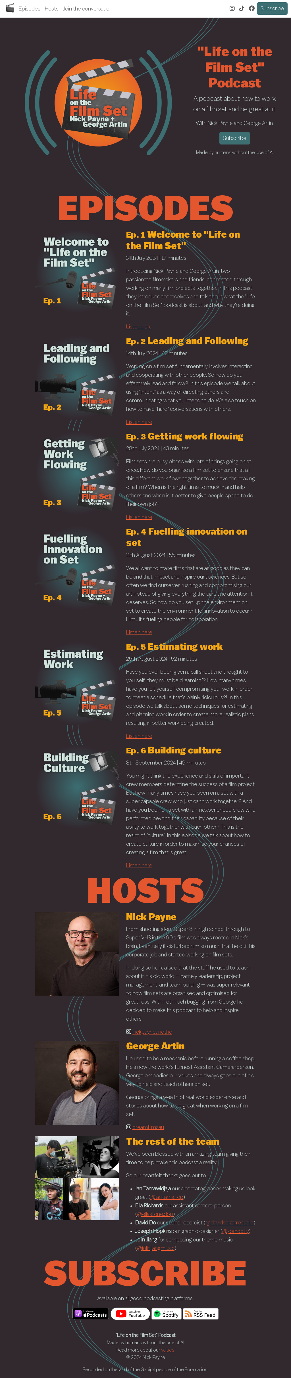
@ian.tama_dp (166, 1197)
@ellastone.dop (155, 1214)
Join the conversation (87, 9)
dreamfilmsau (148, 1127)
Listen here (139, 327)
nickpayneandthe (152, 1032)
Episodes (29, 9)
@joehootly (235, 1231)
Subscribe (272, 8)
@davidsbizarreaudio (229, 1223)
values (167, 1350)
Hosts (52, 9)
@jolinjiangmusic (155, 1248)
